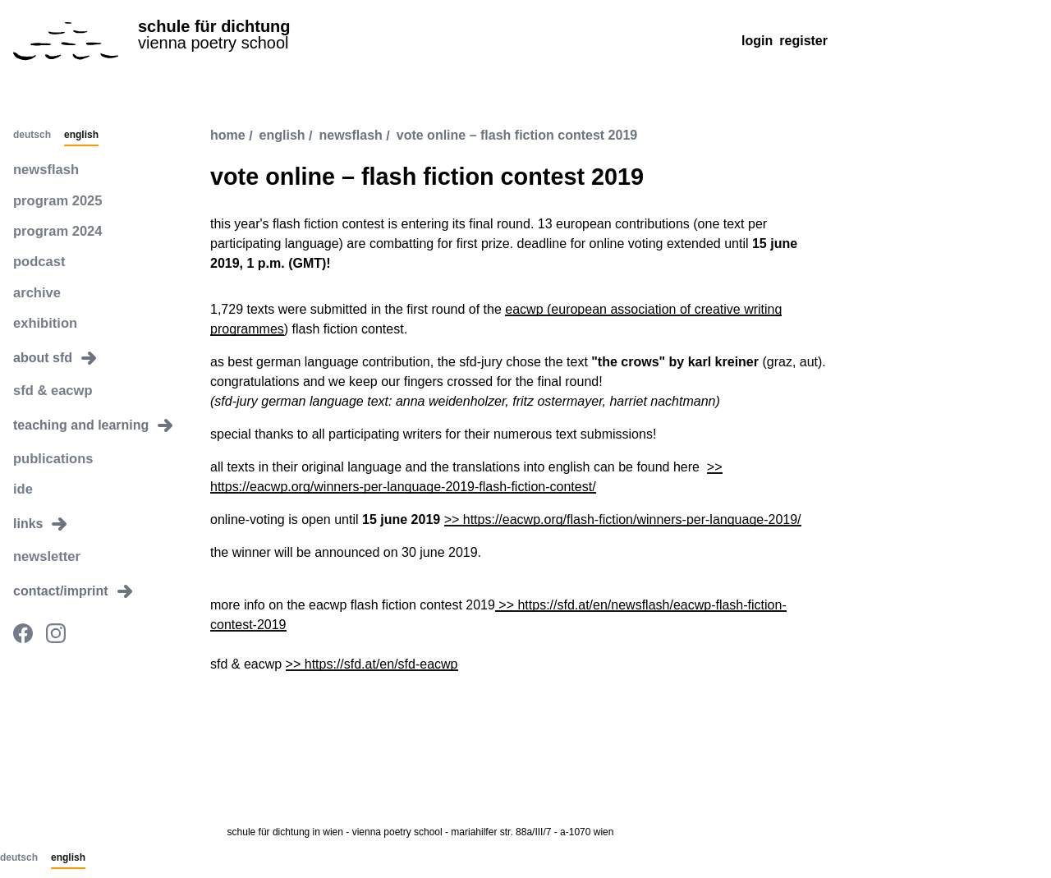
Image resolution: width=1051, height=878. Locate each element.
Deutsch (32, 135)
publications (51, 455)
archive (36, 290)
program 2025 (56, 200)
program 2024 (56, 230)
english (282, 136)
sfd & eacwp (51, 388)
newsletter (45, 552)
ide (22, 485)
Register (803, 41)
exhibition (44, 321)
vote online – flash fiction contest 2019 (517, 136)
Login (757, 41)
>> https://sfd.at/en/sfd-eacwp (372, 664)
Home (228, 136)
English (81, 135)
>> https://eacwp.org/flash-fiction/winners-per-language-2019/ (622, 519)
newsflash (44, 170)
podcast (38, 261)
